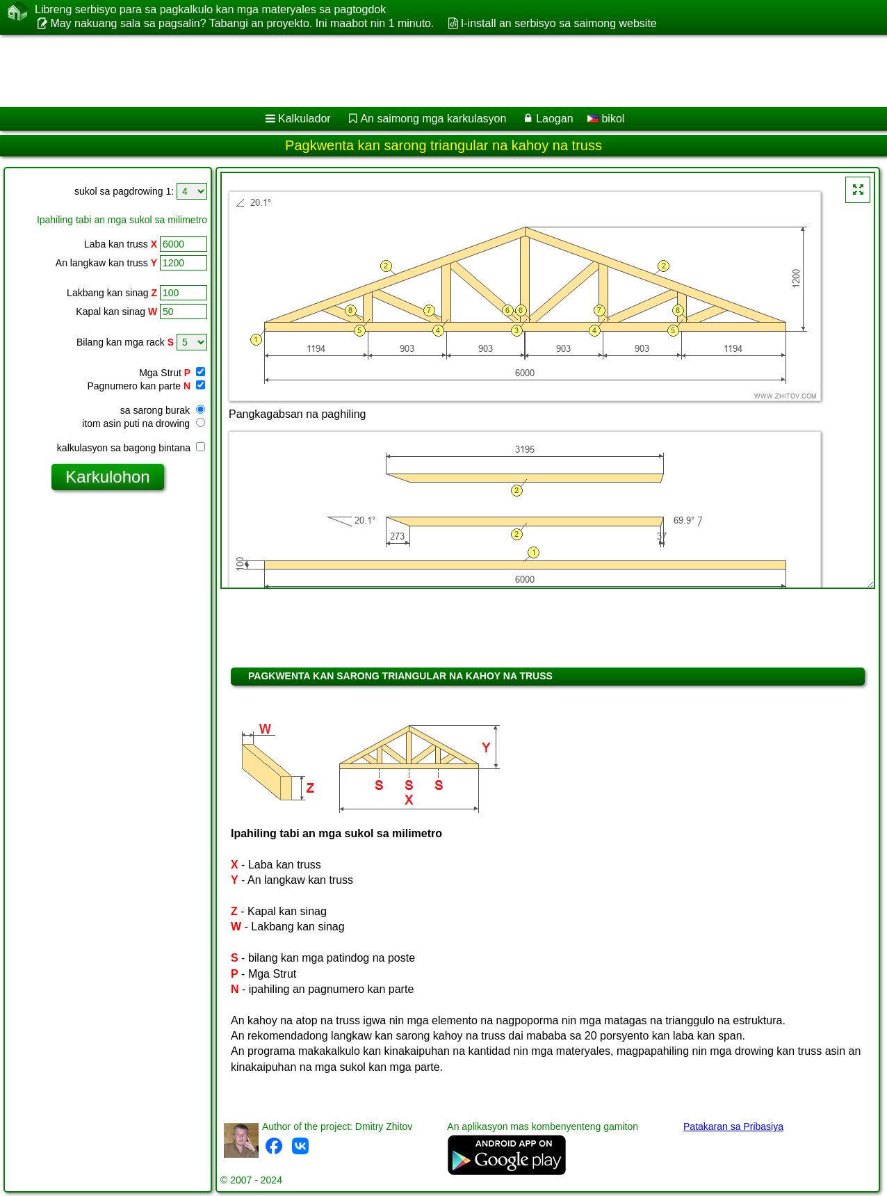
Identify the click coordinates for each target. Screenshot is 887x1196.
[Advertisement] (422, 71)
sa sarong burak (162, 410)
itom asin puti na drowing (143, 423)
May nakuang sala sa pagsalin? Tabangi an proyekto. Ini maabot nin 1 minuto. (242, 23)
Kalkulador (304, 118)
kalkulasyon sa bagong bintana (131, 447)
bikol (605, 118)
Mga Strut (172, 372)
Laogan (554, 118)
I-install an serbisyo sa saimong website (559, 23)
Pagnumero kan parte (146, 385)
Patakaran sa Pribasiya (733, 1126)
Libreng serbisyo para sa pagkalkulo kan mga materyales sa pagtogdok (210, 9)
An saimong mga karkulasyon (433, 118)
